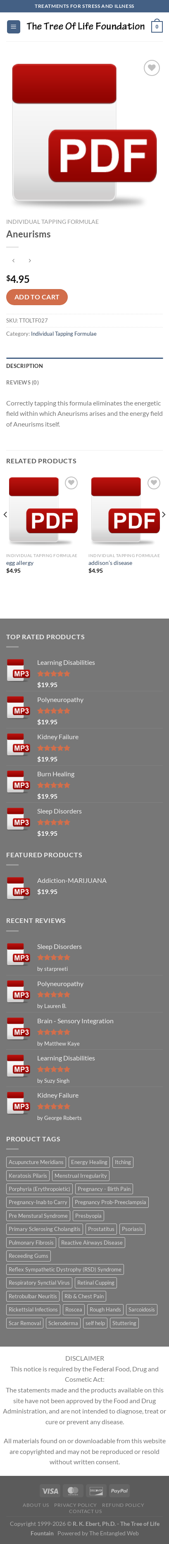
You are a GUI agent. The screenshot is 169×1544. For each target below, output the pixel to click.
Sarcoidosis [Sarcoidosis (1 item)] (142, 1309)
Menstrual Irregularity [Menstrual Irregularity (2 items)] (81, 1175)
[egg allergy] (43, 511)
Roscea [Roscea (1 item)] (73, 1309)
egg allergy (19, 563)
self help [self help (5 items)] (95, 1323)
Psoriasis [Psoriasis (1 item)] (132, 1229)
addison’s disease (110, 563)
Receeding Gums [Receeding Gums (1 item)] (28, 1255)
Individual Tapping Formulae (52, 221)
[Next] (163, 531)
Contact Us (85, 1511)
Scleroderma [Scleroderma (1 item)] (63, 1323)
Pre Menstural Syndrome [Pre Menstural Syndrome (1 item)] (38, 1215)
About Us (36, 1505)
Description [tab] (24, 366)
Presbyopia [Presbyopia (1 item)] (88, 1215)
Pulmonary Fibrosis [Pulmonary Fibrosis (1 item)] (31, 1242)
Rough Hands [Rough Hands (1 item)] (105, 1309)
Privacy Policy (75, 1505)
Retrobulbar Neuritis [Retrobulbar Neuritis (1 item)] (33, 1296)
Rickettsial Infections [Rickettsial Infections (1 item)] (33, 1309)
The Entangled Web (114, 1533)
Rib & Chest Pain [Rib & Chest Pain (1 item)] (84, 1296)
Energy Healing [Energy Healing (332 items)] (89, 1162)
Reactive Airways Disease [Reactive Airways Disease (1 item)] (92, 1242)
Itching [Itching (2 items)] (123, 1162)
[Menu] (13, 27)
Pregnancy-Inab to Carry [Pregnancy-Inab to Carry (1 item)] (38, 1202)
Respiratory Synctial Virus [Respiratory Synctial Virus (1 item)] (39, 1282)
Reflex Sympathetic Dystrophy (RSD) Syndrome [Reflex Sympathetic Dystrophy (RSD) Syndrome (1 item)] (65, 1269)
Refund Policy (123, 1505)
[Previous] (6, 531)
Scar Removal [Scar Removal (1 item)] (25, 1323)
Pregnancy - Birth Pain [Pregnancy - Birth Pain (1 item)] (104, 1189)
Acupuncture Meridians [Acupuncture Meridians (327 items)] (36, 1162)
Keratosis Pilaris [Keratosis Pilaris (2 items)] (28, 1175)
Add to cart (37, 297)
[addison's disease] (125, 511)
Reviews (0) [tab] (22, 382)
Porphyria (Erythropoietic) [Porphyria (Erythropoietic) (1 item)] (39, 1189)
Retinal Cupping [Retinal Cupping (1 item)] (95, 1282)
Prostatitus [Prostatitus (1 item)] (101, 1229)
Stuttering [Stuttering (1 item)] (124, 1323)
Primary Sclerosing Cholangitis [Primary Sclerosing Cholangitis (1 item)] (45, 1229)
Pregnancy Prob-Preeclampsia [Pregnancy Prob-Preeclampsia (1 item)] (110, 1202)
